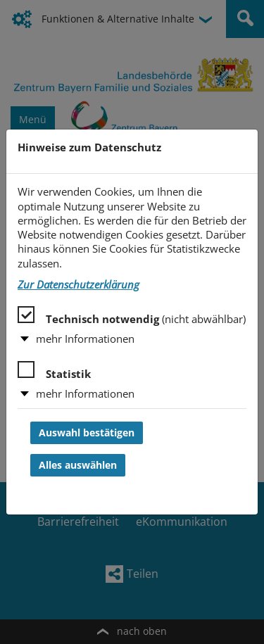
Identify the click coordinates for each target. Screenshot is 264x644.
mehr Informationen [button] (85, 339)
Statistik (54, 371)
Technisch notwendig (132, 316)
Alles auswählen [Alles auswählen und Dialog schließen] (78, 465)
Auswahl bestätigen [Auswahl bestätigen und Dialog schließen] (86, 433)
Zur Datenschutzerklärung (78, 284)
